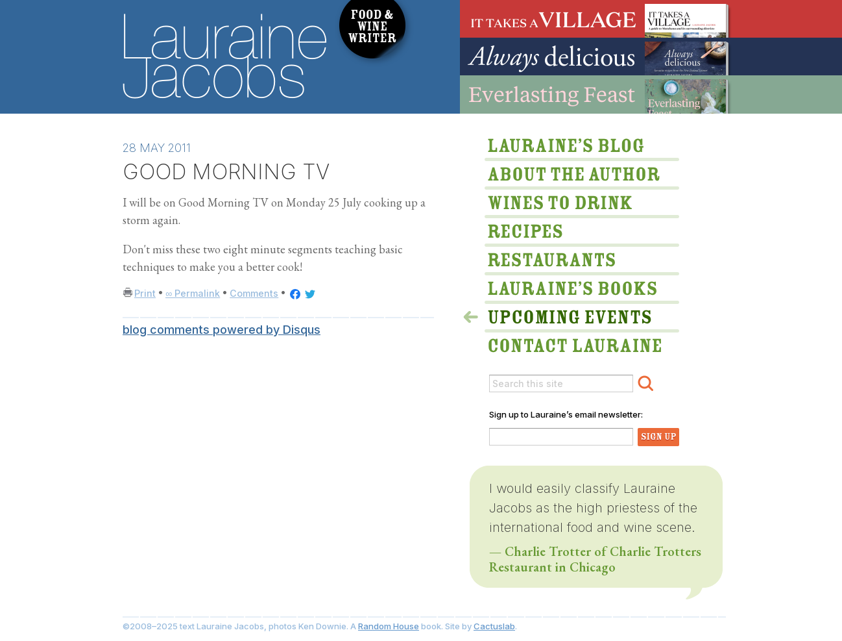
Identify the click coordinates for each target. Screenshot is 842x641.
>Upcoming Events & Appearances (570, 312)
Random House (388, 626)
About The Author (570, 176)
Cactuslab (494, 626)
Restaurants (570, 261)
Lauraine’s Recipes (570, 233)
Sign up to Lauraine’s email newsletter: (566, 414)
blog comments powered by (221, 329)
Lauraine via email (570, 341)
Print (145, 293)
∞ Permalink (192, 293)
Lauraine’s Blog (570, 147)
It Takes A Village (596, 19)
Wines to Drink (570, 204)
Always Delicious (596, 56)
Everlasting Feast (596, 94)
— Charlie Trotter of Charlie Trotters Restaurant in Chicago (595, 559)
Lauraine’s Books (570, 287)
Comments (254, 293)
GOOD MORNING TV (226, 171)
